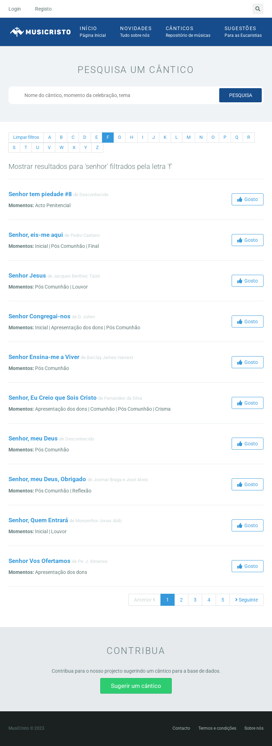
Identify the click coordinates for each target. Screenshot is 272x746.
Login (14, 9)
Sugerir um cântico (136, 685)
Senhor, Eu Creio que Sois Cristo (52, 397)
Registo (43, 9)
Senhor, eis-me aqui (35, 234)
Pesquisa (240, 95)
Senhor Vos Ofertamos (39, 560)
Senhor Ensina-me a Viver (43, 356)
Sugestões (243, 32)
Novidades (136, 32)
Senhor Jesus (27, 275)
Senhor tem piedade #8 (40, 194)
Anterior (144, 600)
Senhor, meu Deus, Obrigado (47, 479)
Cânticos (188, 32)
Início (93, 32)
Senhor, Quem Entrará (38, 520)
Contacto (181, 728)
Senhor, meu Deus (33, 438)
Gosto (247, 199)
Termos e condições (217, 728)
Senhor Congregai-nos (39, 316)
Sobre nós (254, 728)
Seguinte (246, 600)
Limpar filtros (26, 137)
